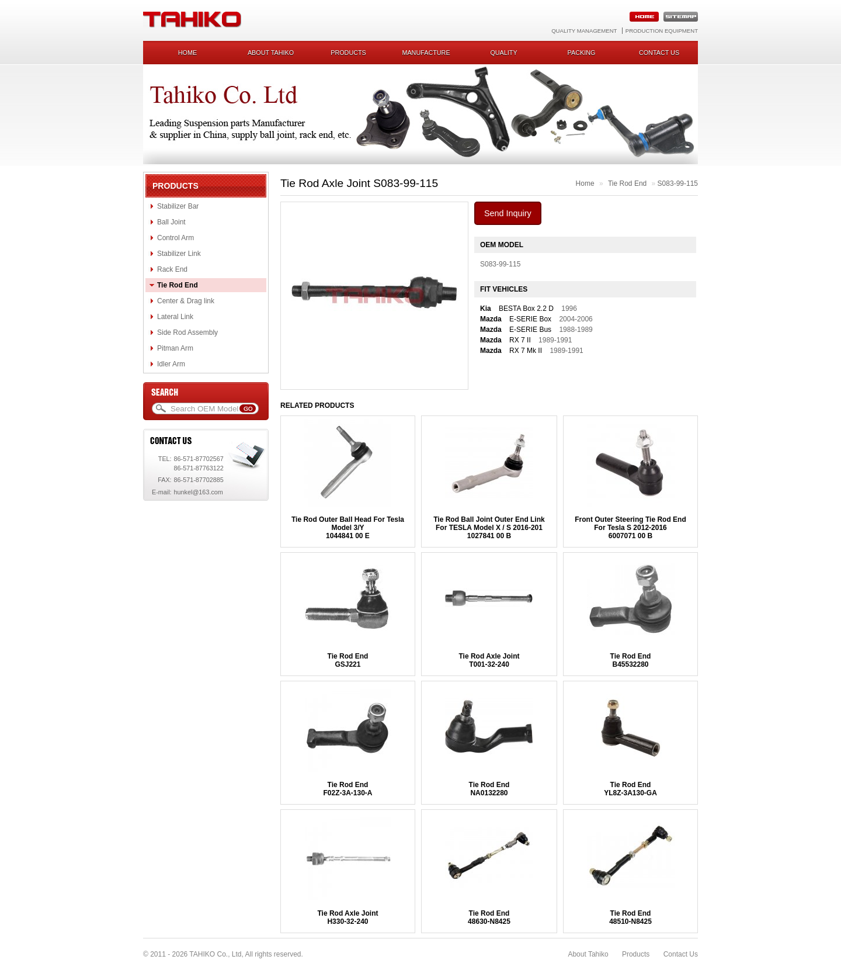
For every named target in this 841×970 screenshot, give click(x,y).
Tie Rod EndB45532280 (630, 660)
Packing (582, 52)
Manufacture (426, 52)
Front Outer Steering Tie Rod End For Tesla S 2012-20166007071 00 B (630, 527)
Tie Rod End (177, 285)
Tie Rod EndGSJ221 (348, 660)
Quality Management (584, 30)
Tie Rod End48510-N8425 (630, 917)
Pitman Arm (175, 348)
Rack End (172, 269)
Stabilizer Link (179, 254)
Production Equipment (661, 30)
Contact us (659, 52)
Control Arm (175, 238)
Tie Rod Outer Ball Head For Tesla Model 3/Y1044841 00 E (347, 527)
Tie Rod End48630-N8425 (489, 917)
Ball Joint (171, 222)
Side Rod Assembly (187, 332)
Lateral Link (175, 317)
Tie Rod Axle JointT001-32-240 (488, 660)
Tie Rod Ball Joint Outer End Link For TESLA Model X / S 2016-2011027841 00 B (488, 527)
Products (348, 52)
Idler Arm (171, 364)
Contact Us (680, 954)
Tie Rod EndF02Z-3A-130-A (347, 789)
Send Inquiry (507, 213)
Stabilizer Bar (178, 206)
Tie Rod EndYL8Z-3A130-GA (630, 789)
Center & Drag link (185, 301)
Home (187, 52)
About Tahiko (271, 52)
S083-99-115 (678, 183)
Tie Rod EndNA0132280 (489, 789)
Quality (503, 52)
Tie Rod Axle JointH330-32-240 (347, 917)
